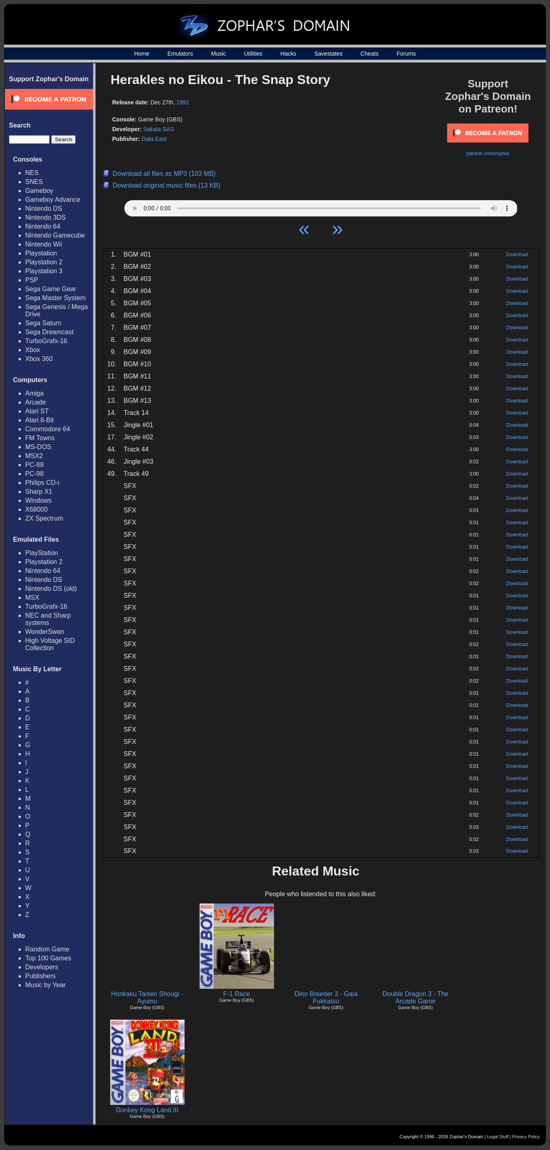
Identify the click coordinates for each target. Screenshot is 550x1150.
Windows (38, 500)
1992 (182, 102)
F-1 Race (236, 993)
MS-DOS (38, 446)
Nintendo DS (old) (51, 588)
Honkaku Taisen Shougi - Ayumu (147, 997)
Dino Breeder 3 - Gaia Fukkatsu (326, 997)
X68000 (36, 509)
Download (517, 254)
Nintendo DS (43, 208)
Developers (41, 967)
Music (218, 53)
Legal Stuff (497, 1136)
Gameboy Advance (52, 199)
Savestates (328, 53)
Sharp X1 (38, 491)
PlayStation (41, 552)
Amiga (34, 393)
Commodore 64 (47, 429)
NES (32, 172)
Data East (153, 139)
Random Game (47, 949)
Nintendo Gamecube (55, 235)
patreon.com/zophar (488, 153)
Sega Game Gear (50, 288)
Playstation (41, 253)
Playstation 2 (44, 262)
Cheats (369, 53)
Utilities (253, 53)
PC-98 (34, 473)
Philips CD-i (42, 482)
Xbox (32, 349)
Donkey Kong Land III (147, 1110)
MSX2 (34, 455)
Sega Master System (55, 297)
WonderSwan (44, 631)
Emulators (180, 53)
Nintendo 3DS (45, 217)
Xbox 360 (39, 358)
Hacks (288, 53)
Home (141, 53)
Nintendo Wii (43, 244)
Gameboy (39, 190)
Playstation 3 (44, 271)
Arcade (35, 402)
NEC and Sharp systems (48, 619)
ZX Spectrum (44, 518)
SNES (34, 181)
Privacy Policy (526, 1136)
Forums (406, 53)
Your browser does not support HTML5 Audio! (320, 206)
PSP (31, 280)
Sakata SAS (158, 129)
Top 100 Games (48, 958)
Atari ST (37, 411)
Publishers (40, 976)
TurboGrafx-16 (46, 340)
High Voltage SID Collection (50, 644)
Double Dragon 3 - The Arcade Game (415, 997)
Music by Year (45, 984)
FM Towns (40, 437)
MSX (32, 597)
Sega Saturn (43, 323)
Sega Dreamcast (49, 332)
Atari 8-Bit (39, 420)
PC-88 (34, 464)
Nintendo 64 (42, 226)
